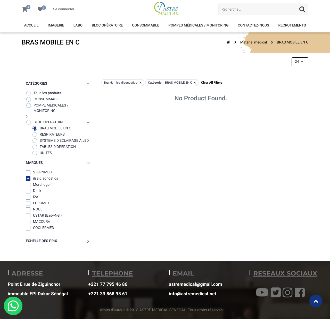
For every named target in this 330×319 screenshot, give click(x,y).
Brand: (108, 82)
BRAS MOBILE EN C (292, 42)
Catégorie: (155, 82)
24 (299, 62)
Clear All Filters (211, 82)
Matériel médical (253, 42)
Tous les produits (43, 93)
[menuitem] (31, 25)
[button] (57, 84)
